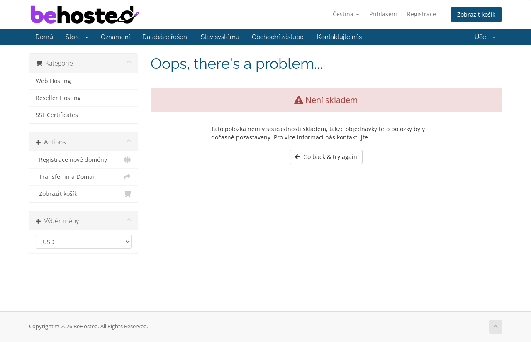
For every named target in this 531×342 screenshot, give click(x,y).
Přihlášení (383, 14)
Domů (44, 37)
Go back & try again (326, 157)
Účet (485, 37)
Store (77, 37)
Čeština (346, 14)
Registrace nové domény (84, 160)
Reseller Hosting (58, 98)
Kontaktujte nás (339, 37)
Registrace (421, 14)
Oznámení (115, 37)
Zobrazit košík (476, 14)
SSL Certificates (57, 115)
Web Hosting (53, 81)
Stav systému (220, 37)
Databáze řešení (165, 37)
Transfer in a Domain (84, 177)
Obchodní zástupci (278, 37)
